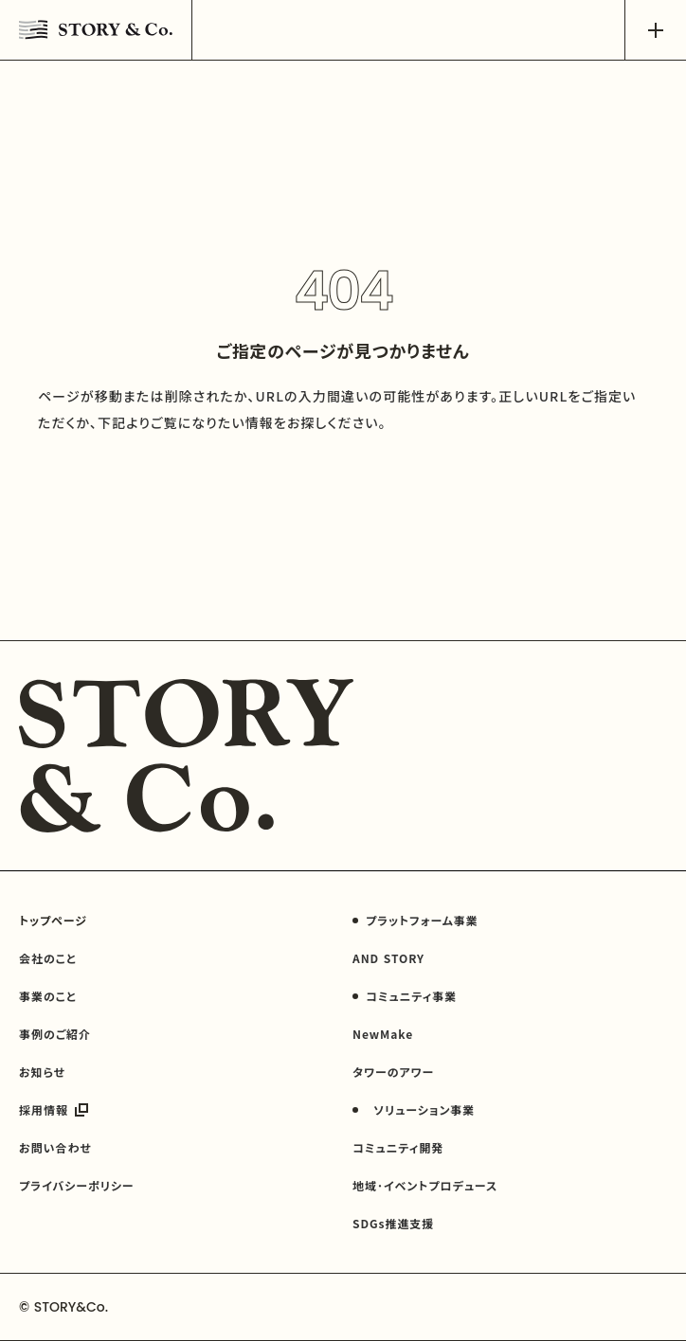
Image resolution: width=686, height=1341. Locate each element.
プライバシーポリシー (77, 1185)
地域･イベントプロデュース (424, 1185)
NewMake (382, 1034)
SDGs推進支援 (393, 1223)
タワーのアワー (393, 1072)
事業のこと (48, 996)
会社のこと (48, 958)
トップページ (53, 920)
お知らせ (42, 1072)
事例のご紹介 (55, 1034)
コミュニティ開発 (397, 1147)
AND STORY (388, 958)
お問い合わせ (55, 1147)
